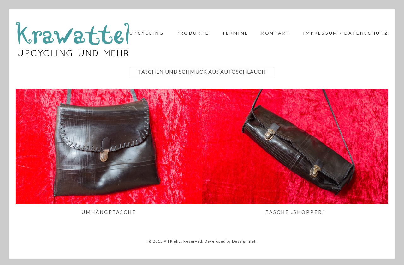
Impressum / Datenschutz (345, 33)
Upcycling (146, 33)
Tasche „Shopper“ (295, 212)
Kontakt (275, 33)
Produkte (192, 33)
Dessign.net (244, 241)
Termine (235, 33)
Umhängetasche (109, 212)
